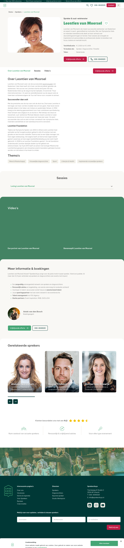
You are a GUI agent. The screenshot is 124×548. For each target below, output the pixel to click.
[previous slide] (10, 401)
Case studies (21, 504)
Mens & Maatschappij (17, 161)
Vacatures (20, 493)
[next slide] (15, 401)
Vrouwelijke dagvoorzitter (38, 161)
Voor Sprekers (22, 498)
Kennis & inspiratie (23, 496)
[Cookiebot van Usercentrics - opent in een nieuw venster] (12, 544)
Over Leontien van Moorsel (19, 71)
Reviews (20, 501)
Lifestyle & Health (67, 161)
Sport (55, 161)
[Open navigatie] (119, 5)
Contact (111, 5)
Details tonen (30, 544)
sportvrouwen (48, 84)
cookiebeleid (42, 539)
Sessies (37, 71)
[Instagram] (96, 505)
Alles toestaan (104, 534)
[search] (87, 5)
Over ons (20, 490)
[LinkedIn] (89, 505)
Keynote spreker (58, 496)
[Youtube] (102, 505)
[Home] (4, 5)
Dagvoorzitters (57, 493)
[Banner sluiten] (121, 532)
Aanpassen (104, 541)
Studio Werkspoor (58, 498)
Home (11, 12)
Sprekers (18, 12)
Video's (47, 71)
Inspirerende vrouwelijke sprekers (90, 161)
